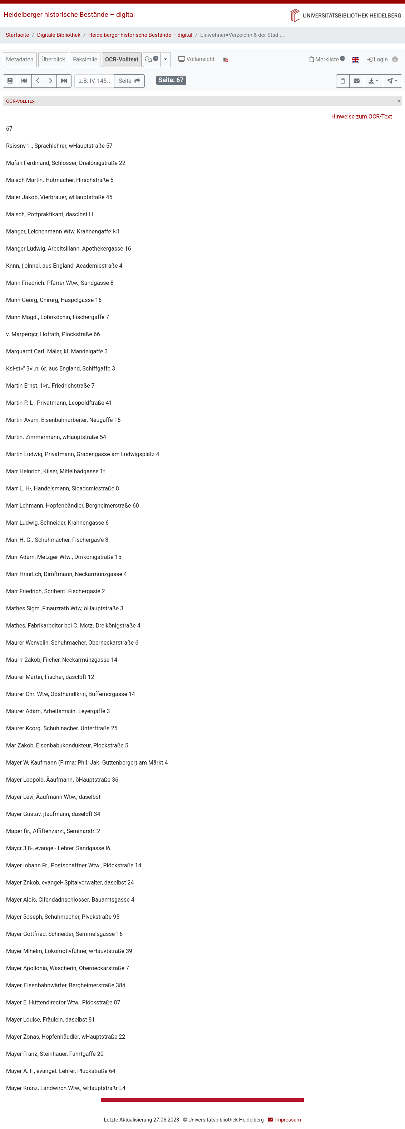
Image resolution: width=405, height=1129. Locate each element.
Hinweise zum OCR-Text (361, 116)
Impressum (288, 1120)
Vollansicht (196, 59)
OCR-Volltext (121, 59)
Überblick (53, 59)
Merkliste (327, 59)
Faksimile (85, 59)
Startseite (17, 35)
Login (377, 59)
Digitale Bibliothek (58, 35)
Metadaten (20, 59)
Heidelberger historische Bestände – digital (69, 14)
